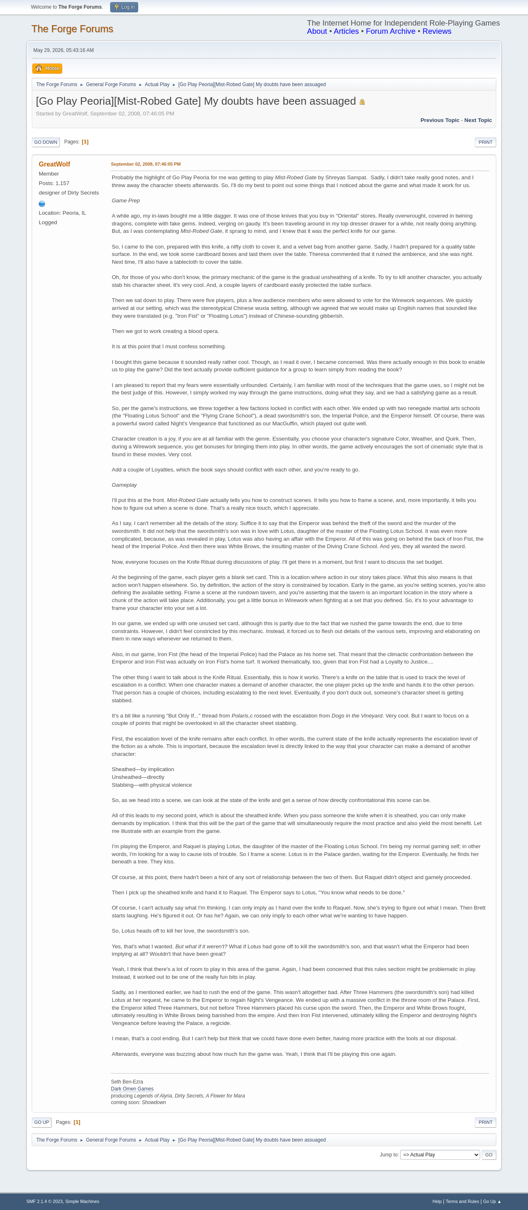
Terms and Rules (462, 1201)
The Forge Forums (72, 28)
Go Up (41, 1122)
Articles (346, 31)
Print (485, 142)
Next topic (478, 120)
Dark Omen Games (132, 1089)
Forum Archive (390, 31)
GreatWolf (54, 164)
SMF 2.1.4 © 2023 (44, 1201)
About (317, 31)
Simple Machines (82, 1201)
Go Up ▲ (492, 1201)
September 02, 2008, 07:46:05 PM (146, 164)
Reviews (437, 31)
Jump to (389, 1154)
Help (437, 1201)
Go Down (45, 142)
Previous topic (440, 120)
